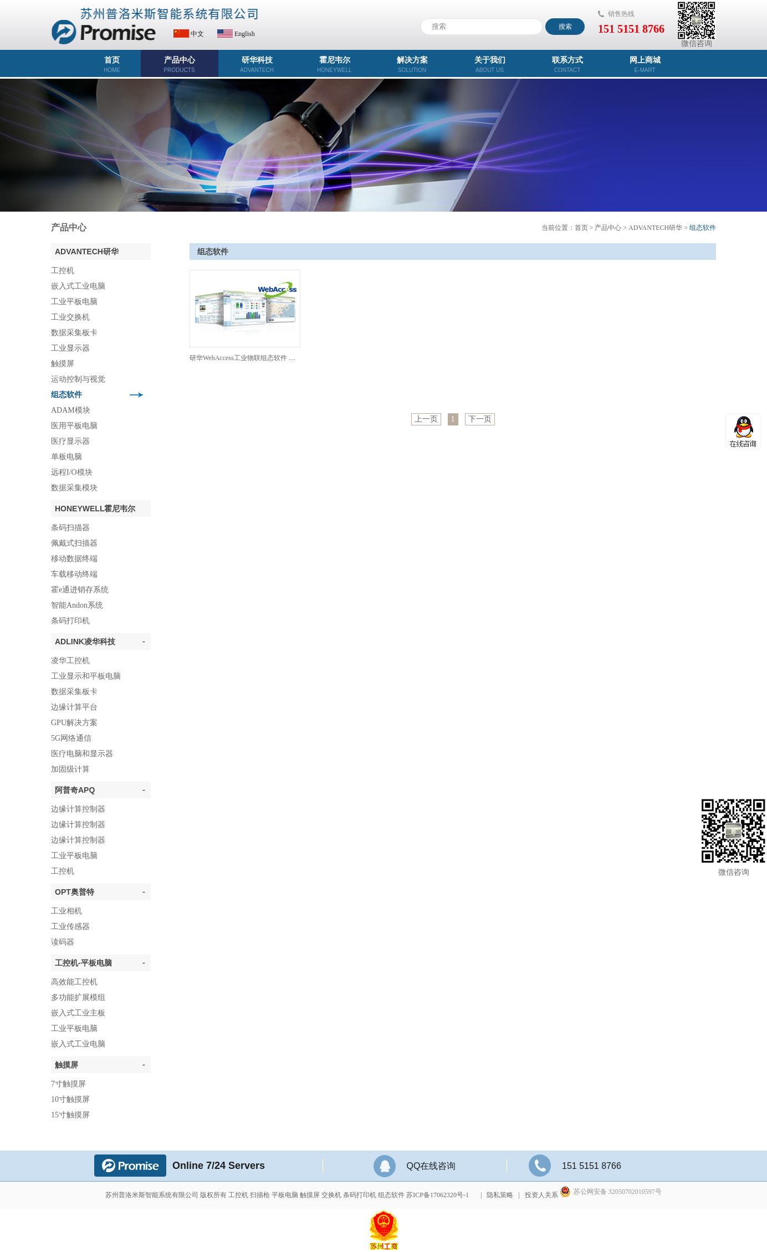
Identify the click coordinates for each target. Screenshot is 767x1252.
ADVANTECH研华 (87, 251)
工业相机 (66, 911)
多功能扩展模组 (78, 997)
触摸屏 (62, 364)
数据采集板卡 (74, 333)
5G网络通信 (71, 738)
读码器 (62, 942)
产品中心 (179, 64)
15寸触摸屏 (70, 1115)
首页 (112, 64)
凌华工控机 (70, 660)
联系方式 (567, 64)
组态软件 (66, 395)
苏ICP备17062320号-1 (437, 1195)
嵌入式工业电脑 (78, 286)
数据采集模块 (74, 488)
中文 (188, 34)
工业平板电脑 (74, 301)
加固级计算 (70, 769)
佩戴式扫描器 (74, 543)
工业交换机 (70, 317)
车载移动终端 (74, 574)
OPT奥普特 (100, 892)
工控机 (62, 270)
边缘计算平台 (74, 707)
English (236, 34)
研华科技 (257, 64)
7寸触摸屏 (68, 1084)
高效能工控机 (74, 982)
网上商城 (645, 64)
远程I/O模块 (72, 472)
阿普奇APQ (100, 790)
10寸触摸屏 (70, 1099)
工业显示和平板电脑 (86, 676)
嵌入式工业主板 (78, 1013)
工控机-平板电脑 (100, 963)
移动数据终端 (74, 559)
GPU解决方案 (74, 723)
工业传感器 (70, 926)
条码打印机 (70, 621)
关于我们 (490, 64)
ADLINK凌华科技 (100, 641)
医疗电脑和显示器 (82, 754)
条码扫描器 (70, 528)
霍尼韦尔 (335, 64)
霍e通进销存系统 (80, 590)
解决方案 (412, 64)
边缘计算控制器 (78, 809)
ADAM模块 (70, 410)
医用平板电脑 (74, 426)
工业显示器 (70, 348)
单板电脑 (66, 457)
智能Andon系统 (77, 605)
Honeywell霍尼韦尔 (95, 508)
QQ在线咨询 (415, 1166)
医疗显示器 (70, 441)
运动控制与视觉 (78, 379)
